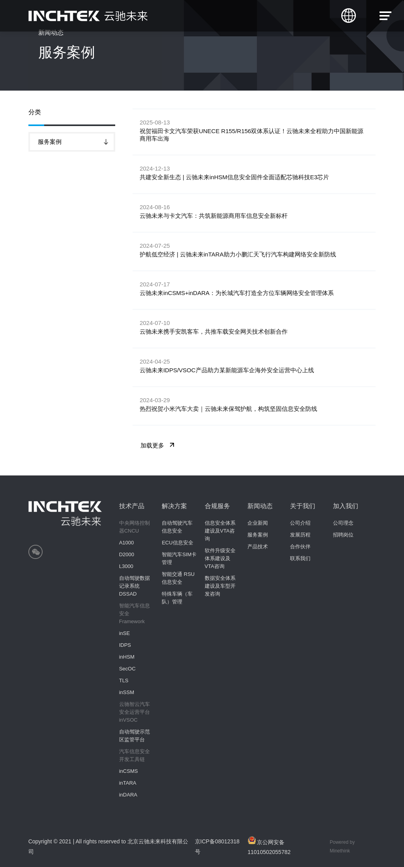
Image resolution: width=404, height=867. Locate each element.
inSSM (126, 692)
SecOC (127, 669)
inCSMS (128, 771)
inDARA (128, 795)
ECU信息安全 (177, 543)
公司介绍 (300, 523)
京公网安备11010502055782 (269, 845)
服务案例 (257, 535)
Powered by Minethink (342, 846)
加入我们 (345, 506)
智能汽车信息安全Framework (134, 613)
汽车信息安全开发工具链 (134, 755)
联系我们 (300, 558)
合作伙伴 (300, 547)
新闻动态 (260, 506)
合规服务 (217, 506)
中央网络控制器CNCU (134, 527)
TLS (124, 680)
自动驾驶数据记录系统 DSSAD (134, 586)
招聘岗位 (343, 535)
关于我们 (302, 506)
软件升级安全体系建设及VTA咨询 (220, 558)
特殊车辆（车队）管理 (177, 598)
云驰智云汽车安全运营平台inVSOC (134, 712)
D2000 (126, 554)
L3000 (126, 566)
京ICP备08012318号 (217, 846)
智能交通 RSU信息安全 (178, 578)
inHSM (127, 657)
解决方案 (174, 506)
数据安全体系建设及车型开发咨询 (220, 586)
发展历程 (300, 535)
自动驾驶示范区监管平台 (134, 736)
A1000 (126, 543)
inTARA (128, 783)
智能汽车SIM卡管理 (179, 558)
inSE (124, 633)
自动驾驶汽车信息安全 (177, 527)
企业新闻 (257, 523)
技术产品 (131, 506)
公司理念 (343, 523)
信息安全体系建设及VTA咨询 (220, 531)
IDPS (125, 645)
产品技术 (257, 547)
